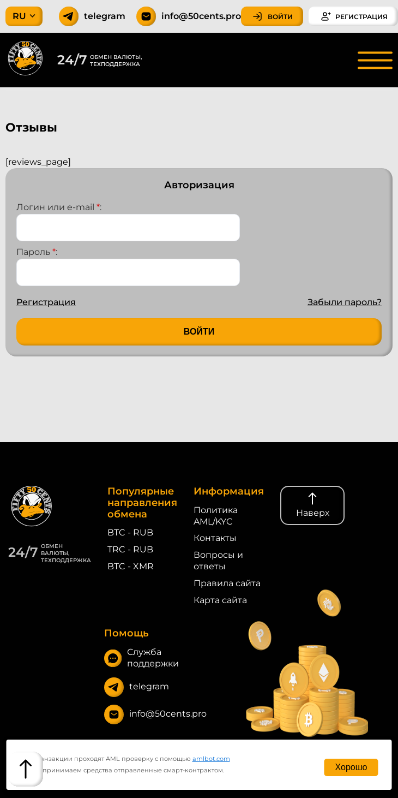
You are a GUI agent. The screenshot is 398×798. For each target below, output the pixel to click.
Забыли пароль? (344, 302)
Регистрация (46, 302)
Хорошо (351, 767)
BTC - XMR (130, 566)
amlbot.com (211, 759)
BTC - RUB (130, 532)
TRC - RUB (130, 549)
